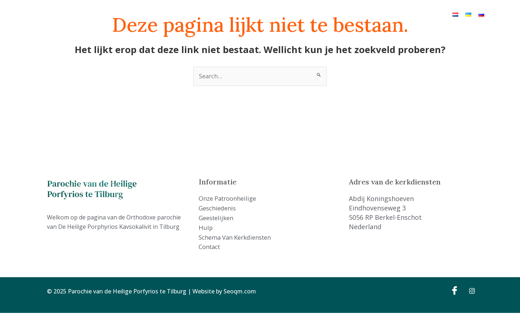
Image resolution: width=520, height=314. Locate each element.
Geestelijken (264, 14)
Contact (386, 14)
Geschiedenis (224, 14)
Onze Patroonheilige (175, 14)
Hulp (292, 14)
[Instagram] (469, 291)
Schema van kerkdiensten (337, 14)
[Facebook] (453, 291)
